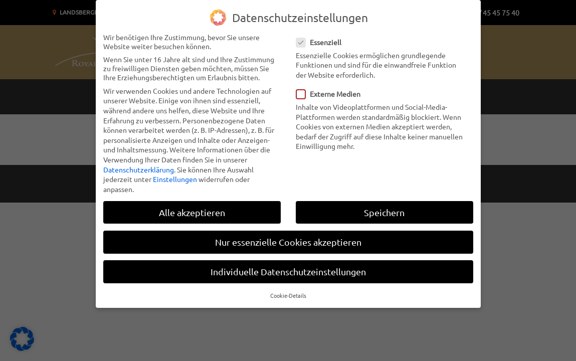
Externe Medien (331, 90)
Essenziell (322, 38)
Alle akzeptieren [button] (192, 209)
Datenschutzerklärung (138, 165)
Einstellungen (175, 175)
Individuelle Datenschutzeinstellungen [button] (288, 268)
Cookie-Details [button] (288, 292)
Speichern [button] (384, 209)
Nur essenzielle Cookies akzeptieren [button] (288, 238)
